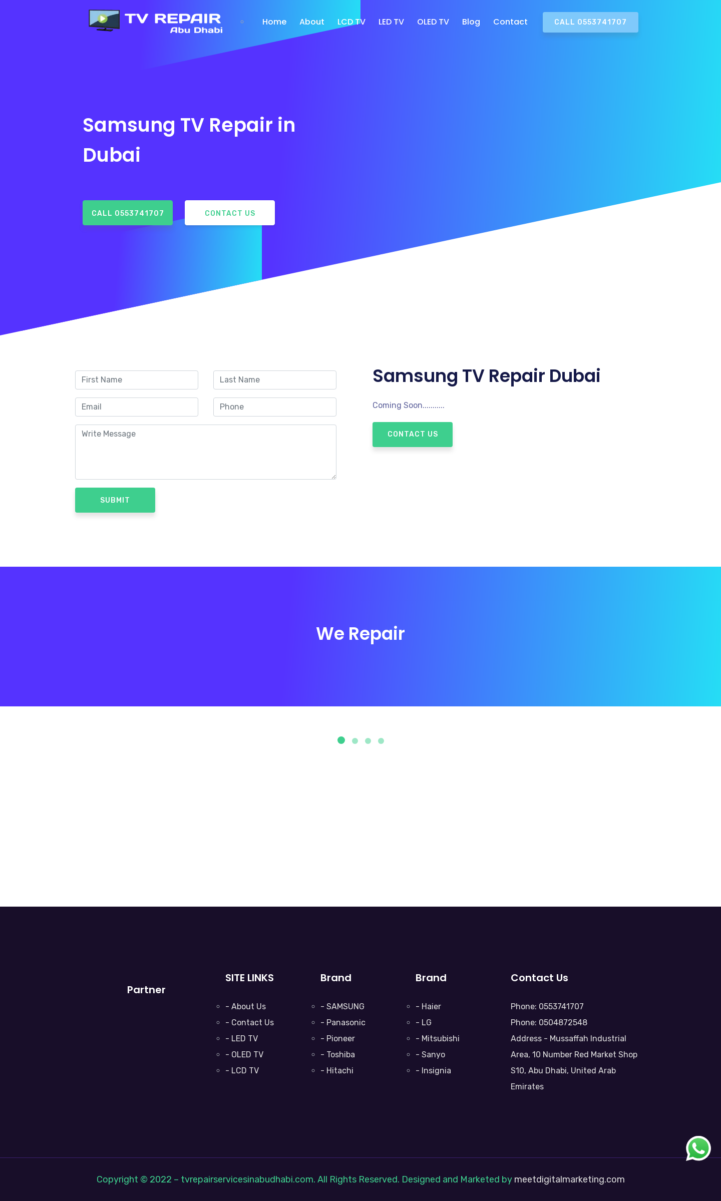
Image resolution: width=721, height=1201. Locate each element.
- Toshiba (337, 1054)
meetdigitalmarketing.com (569, 1179)
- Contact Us (249, 1022)
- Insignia (433, 1070)
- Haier (428, 1006)
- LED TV (241, 1038)
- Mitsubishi (438, 1038)
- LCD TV (242, 1070)
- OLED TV (244, 1054)
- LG (424, 1022)
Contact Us (230, 213)
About (311, 22)
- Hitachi (336, 1070)
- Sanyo (430, 1054)
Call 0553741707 (590, 22)
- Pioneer (337, 1038)
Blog (471, 22)
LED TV (391, 22)
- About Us (245, 1006)
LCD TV (351, 22)
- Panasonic (343, 1022)
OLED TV (433, 22)
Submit (115, 500)
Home (274, 22)
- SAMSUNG (342, 1006)
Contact (510, 22)
